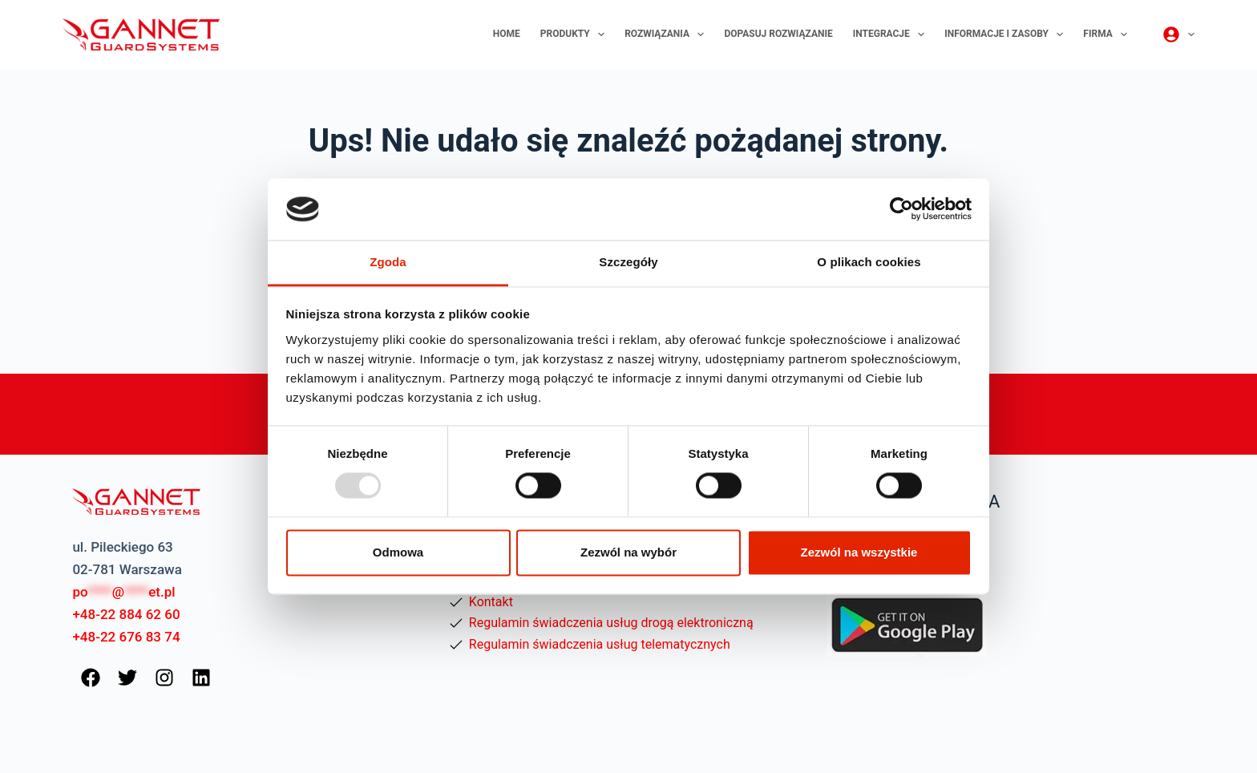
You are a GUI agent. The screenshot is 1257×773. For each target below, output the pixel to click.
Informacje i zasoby (1006, 34)
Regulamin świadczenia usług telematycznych (599, 644)
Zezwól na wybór (628, 552)
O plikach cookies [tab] (868, 262)
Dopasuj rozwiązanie (778, 33)
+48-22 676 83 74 (126, 637)
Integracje (892, 34)
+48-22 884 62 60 (126, 614)
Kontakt (491, 601)
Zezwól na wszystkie (859, 552)
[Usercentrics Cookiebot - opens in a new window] (901, 209)
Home (506, 33)
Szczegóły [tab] (628, 262)
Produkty (575, 34)
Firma (1108, 34)
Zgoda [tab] (388, 262)
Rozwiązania (667, 34)
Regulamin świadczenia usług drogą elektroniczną (611, 622)
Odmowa (398, 552)
